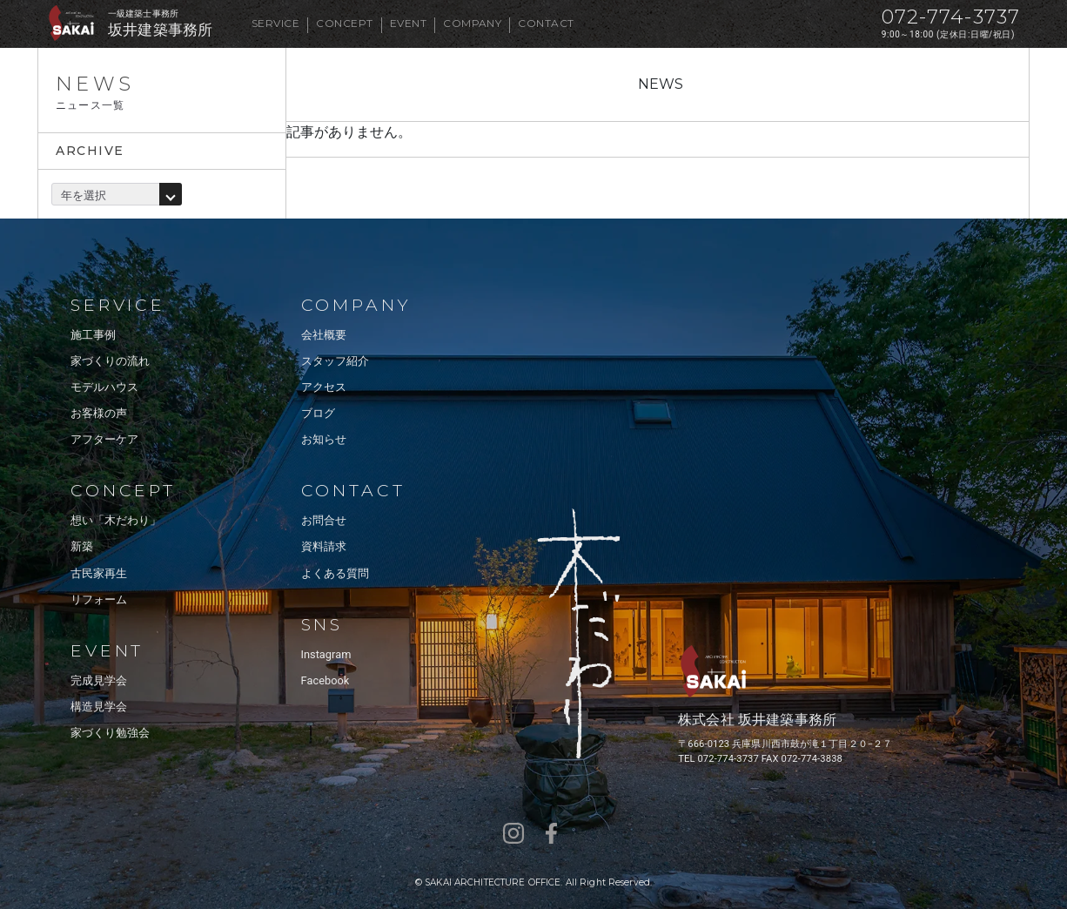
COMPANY (472, 23)
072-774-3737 (951, 17)
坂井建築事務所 (160, 30)
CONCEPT (344, 23)
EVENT (408, 23)
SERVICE (275, 23)
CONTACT (546, 23)
